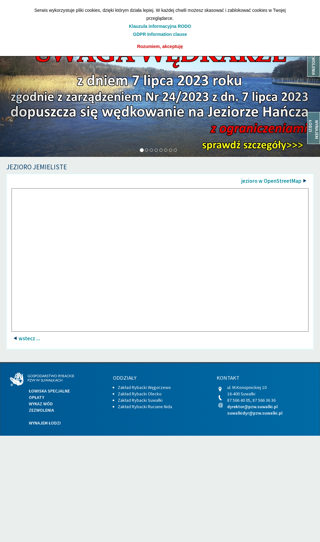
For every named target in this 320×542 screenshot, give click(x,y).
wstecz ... (29, 338)
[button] (24, 96)
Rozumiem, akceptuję (160, 46)
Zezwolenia (41, 410)
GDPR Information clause (160, 34)
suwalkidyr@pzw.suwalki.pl (255, 413)
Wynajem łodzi (45, 423)
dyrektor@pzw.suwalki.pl (252, 406)
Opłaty (36, 397)
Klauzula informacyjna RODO (160, 26)
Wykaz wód (41, 404)
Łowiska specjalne (49, 391)
